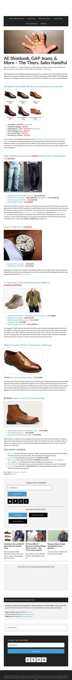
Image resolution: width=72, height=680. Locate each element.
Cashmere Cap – (15, 322)
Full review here (26, 274)
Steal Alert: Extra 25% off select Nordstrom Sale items (14, 546)
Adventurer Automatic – (18, 266)
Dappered (36, 8)
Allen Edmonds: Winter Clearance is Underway (27, 345)
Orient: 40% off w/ (18, 227)
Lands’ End (11, 458)
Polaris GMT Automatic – (18, 264)
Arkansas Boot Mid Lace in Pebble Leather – (25, 430)
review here (27, 124)
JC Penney (11, 466)
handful (14, 474)
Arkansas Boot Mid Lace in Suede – (22, 435)
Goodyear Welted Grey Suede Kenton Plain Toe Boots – (29, 316)
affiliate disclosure (26, 611)
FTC (36, 674)
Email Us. (29, 607)
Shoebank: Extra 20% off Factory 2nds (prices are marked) (33, 86)
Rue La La (11, 453)
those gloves (54, 460)
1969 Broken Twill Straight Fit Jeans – (23, 195)
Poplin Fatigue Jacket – (18, 202)
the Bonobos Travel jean (30, 212)
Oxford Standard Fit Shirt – (20, 200)
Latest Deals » (18, 521)
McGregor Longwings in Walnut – (24, 377)
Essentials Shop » (38, 515)
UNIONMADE (13, 464)
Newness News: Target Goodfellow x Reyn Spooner (56, 546)
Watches (24, 472)
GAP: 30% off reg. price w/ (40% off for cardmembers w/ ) (34, 157)
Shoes (19, 472)
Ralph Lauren (12, 460)
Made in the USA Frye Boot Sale (29, 398)
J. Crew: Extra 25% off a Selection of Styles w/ (27, 284)
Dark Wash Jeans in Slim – (19, 198)
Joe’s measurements (27, 609)
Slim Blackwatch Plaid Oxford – (21, 320)
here (42, 69)
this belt (17, 462)
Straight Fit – (46, 198)
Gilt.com (65, 672)
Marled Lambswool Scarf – (20, 324)
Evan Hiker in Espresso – (18, 433)
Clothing (13, 472)
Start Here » (17, 515)
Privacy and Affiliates (56, 672)
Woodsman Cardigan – (18, 318)
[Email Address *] (29, 487)
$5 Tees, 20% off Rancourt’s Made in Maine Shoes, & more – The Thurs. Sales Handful (36, 547)
